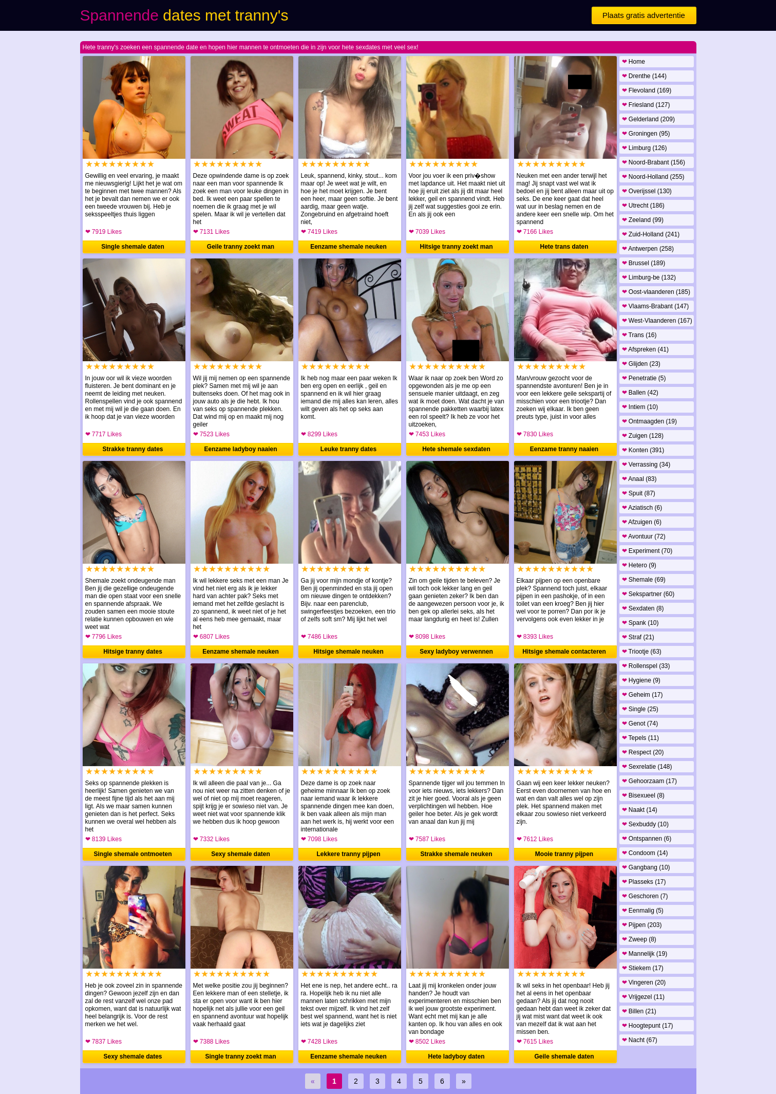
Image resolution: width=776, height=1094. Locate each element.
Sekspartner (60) (648, 594)
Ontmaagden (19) (649, 421)
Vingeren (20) (644, 982)
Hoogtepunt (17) (647, 1025)
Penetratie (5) (644, 378)
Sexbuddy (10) (645, 824)
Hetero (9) (639, 565)
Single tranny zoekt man (240, 1056)
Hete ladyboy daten (456, 1056)
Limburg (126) (644, 148)
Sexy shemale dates (132, 1056)
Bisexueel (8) (643, 795)
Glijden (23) (641, 363)
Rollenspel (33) (646, 666)
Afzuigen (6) (641, 522)
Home (633, 61)
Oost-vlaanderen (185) (656, 291)
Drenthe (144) (644, 76)
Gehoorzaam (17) (649, 781)
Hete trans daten (564, 246)
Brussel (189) (644, 263)
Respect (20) (643, 752)
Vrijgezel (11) (643, 996)
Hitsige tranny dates (132, 651)
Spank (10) (640, 622)
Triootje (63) (641, 651)
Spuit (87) (638, 493)
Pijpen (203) (642, 925)
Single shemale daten (132, 246)
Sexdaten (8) (643, 608)
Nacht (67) (639, 1040)
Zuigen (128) (643, 435)
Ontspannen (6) (647, 838)
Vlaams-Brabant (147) (655, 306)
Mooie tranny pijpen (564, 854)
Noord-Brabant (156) (653, 162)
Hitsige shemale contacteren (564, 651)
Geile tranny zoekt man (240, 246)
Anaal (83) (639, 479)
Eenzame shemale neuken (348, 246)
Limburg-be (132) (649, 277)
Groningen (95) (646, 133)
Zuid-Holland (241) (651, 234)
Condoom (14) (645, 853)
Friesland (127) (646, 104)
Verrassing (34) (646, 464)
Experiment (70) (647, 550)
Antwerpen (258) (648, 248)
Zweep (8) (639, 939)
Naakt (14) (639, 809)
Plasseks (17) (644, 881)
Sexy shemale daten (240, 854)
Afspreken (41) (645, 349)
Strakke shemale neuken (456, 854)
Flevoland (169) (647, 90)
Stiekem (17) (643, 968)
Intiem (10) (640, 407)
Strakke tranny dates (132, 449)
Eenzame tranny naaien (564, 449)
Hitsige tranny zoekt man (456, 246)
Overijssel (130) (647, 191)
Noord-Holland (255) (653, 176)
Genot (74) (640, 723)
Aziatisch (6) (642, 507)
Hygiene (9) (641, 680)
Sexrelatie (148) (647, 766)
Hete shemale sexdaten (456, 449)
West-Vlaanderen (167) (657, 320)
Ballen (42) (640, 392)
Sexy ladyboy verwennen (456, 651)
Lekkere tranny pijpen (348, 854)
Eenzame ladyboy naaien (240, 449)
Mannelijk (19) (645, 953)
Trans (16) (639, 335)
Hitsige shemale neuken (348, 651)
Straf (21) (638, 637)
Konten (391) (643, 450)
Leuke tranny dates (348, 449)
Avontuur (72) (644, 536)
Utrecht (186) (643, 205)
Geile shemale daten (564, 1056)
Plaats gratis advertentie (643, 15)
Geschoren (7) (645, 896)
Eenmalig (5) (643, 910)
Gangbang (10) (646, 867)
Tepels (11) (640, 737)
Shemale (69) (644, 579)
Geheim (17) (642, 694)
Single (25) (640, 709)
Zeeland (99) (643, 220)
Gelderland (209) (648, 119)
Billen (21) (639, 1011)
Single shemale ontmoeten (132, 854)
